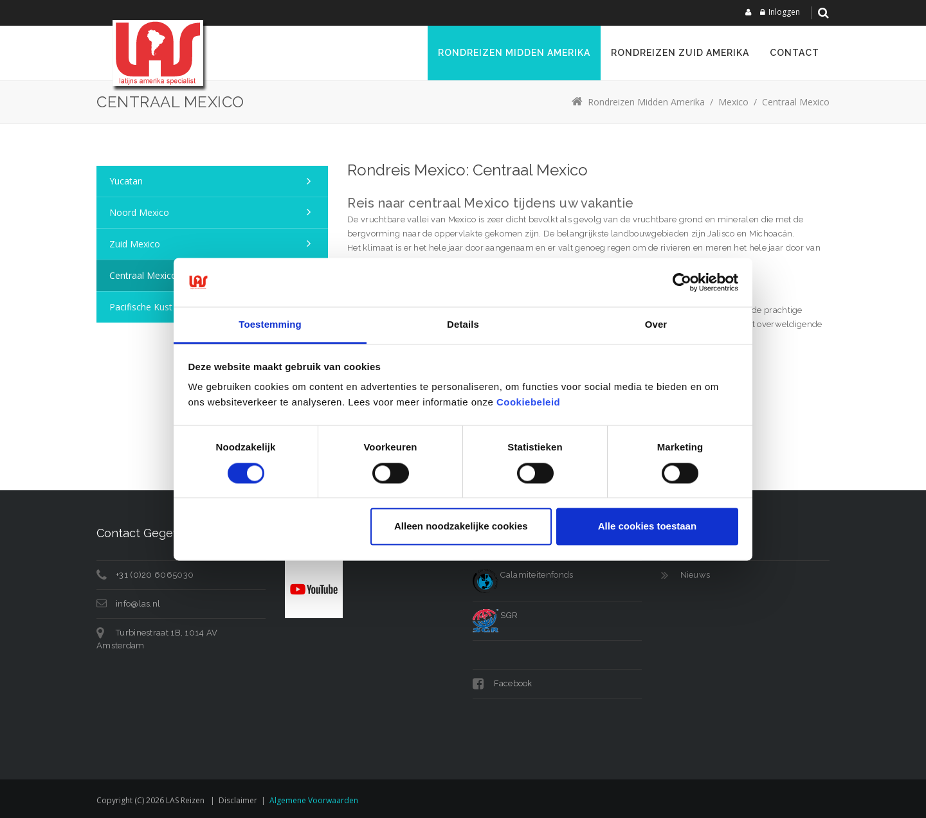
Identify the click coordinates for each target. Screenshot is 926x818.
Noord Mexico (139, 212)
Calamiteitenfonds (523, 575)
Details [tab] (463, 324)
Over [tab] (656, 324)
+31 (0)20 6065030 (155, 575)
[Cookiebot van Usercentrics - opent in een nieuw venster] (682, 282)
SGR (495, 615)
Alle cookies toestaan (647, 526)
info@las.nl (138, 604)
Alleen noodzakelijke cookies (461, 526)
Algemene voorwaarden (313, 800)
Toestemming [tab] (270, 324)
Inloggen (784, 11)
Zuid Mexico (134, 244)
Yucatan (126, 181)
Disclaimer (238, 800)
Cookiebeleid (528, 402)
